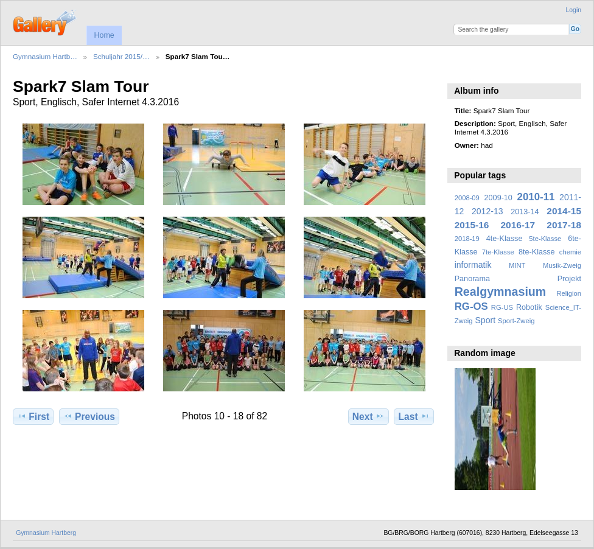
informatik (473, 265)
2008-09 (467, 197)
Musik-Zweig (562, 265)
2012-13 (487, 211)
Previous (89, 416)
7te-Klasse (498, 252)
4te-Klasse (504, 238)
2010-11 (536, 197)
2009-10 (498, 198)
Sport (485, 320)
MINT (517, 265)
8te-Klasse (537, 252)
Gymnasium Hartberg (46, 533)
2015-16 (472, 225)
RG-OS (471, 306)
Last (414, 416)
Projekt (569, 278)
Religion (568, 293)
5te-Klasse (545, 238)
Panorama (472, 278)
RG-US (502, 307)
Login (573, 10)
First (33, 416)
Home (104, 35)
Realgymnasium (501, 291)
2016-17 (518, 225)
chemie (570, 252)
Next (368, 416)
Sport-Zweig (516, 320)
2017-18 (564, 225)
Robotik (529, 307)
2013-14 (525, 212)
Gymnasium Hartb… (45, 56)
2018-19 (467, 238)
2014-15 (564, 211)
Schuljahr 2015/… (121, 56)
